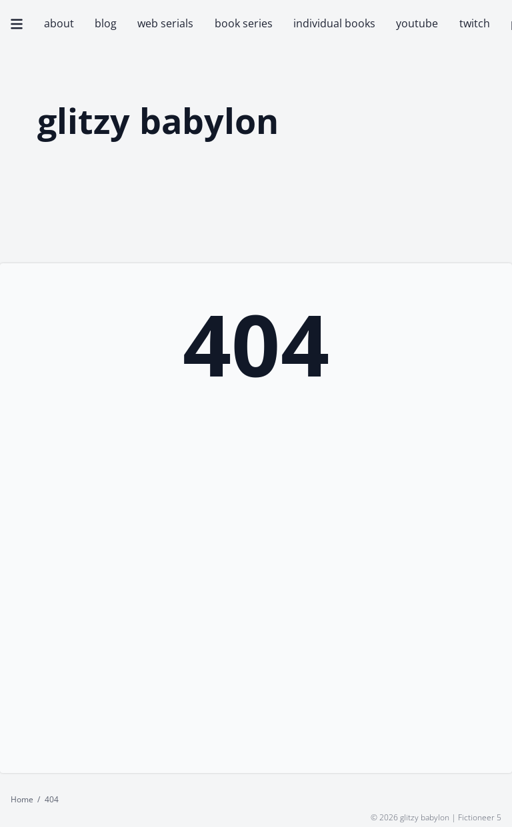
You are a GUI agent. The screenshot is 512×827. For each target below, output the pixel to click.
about (59, 23)
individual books (334, 23)
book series (244, 23)
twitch (474, 23)
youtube (417, 23)
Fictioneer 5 (479, 817)
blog (106, 23)
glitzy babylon (158, 121)
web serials (165, 23)
